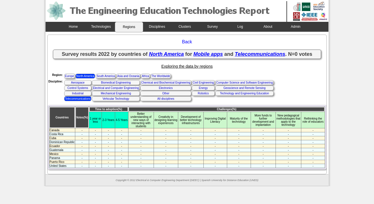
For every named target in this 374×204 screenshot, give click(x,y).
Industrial (78, 93)
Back (187, 41)
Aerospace (78, 82)
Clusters (185, 27)
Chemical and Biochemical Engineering (165, 82)
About (267, 27)
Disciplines (157, 27)
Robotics (203, 93)
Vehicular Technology (115, 98)
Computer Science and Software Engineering (244, 82)
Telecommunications (78, 98)
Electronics (166, 88)
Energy (203, 88)
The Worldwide (160, 76)
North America (85, 76)
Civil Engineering (203, 82)
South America (105, 76)
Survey (212, 27)
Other (165, 93)
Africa (145, 76)
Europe (69, 76)
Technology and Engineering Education (244, 93)
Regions (129, 27)
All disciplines (165, 98)
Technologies (101, 27)
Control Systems (77, 88)
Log (240, 27)
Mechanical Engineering (116, 93)
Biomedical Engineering (116, 82)
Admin (295, 27)
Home (73, 27)
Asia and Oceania (128, 76)
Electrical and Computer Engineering (116, 88)
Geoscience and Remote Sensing (244, 88)
